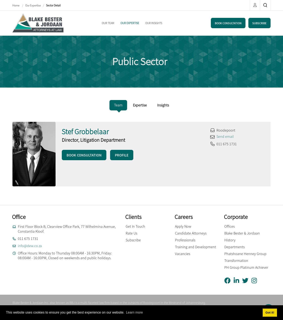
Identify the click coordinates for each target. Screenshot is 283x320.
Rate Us (131, 233)
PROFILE (122, 155)
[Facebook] (229, 280)
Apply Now (183, 226)
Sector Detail (53, 5)
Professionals (185, 240)
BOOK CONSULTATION (228, 23)
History (230, 240)
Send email (225, 136)
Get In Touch (135, 226)
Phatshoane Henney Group (245, 253)
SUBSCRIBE (259, 23)
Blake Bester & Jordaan (242, 233)
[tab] (118, 105)
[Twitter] (246, 280)
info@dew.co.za (30, 245)
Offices (229, 226)
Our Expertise (33, 5)
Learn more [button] (134, 312)
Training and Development (195, 246)
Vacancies (182, 253)
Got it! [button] (269, 312)
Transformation (236, 260)
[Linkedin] (238, 280)
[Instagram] (255, 280)
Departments (234, 246)
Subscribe (133, 240)
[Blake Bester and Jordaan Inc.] (37, 22)
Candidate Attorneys (190, 233)
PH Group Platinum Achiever (246, 267)
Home (16, 5)
